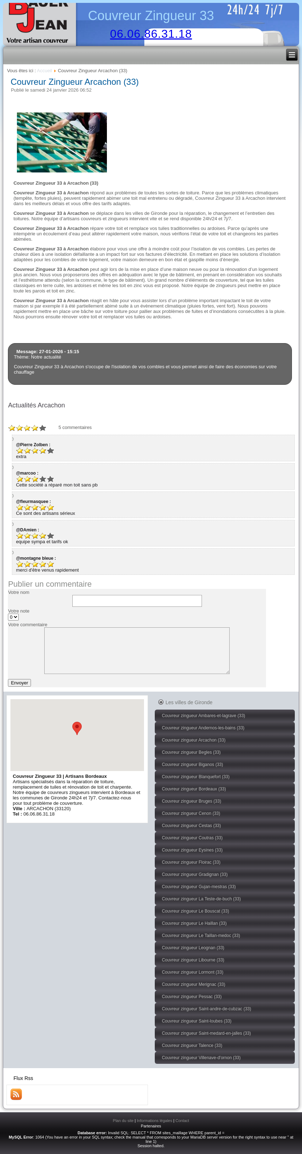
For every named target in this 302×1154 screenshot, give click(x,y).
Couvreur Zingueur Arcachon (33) (74, 82)
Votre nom (18, 592)
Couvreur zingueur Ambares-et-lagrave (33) (203, 715)
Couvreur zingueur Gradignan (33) (195, 874)
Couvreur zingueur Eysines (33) (192, 850)
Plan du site (123, 1120)
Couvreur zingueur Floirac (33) (191, 862)
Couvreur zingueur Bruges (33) (191, 801)
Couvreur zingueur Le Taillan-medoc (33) (201, 935)
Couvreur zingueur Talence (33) (192, 1045)
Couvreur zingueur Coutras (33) (192, 837)
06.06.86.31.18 (151, 33)
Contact (182, 1120)
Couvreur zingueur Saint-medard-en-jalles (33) (206, 1033)
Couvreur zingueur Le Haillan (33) (194, 923)
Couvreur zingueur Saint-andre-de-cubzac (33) (206, 1008)
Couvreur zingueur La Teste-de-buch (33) (201, 898)
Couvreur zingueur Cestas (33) (191, 825)
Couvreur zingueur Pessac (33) (192, 996)
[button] (77, 728)
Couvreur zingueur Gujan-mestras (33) (199, 886)
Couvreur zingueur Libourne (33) (193, 960)
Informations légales (154, 1120)
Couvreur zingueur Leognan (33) (193, 947)
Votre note (18, 611)
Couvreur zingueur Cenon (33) (191, 813)
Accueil (44, 70)
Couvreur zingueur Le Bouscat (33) (195, 911)
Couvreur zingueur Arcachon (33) (194, 740)
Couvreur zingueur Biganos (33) (192, 764)
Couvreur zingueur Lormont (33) (193, 972)
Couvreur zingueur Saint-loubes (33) (196, 1021)
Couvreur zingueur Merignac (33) (193, 984)
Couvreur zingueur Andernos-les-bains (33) (203, 727)
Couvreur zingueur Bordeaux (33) (194, 788)
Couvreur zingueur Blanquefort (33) (196, 776)
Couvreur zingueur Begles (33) (191, 752)
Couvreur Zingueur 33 (151, 15)
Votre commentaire (27, 624)
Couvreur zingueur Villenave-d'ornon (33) (201, 1057)
